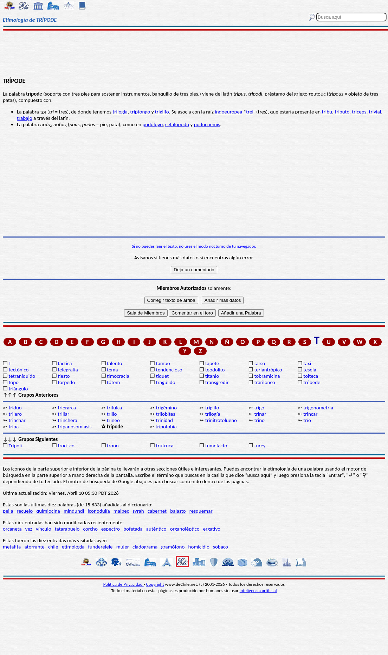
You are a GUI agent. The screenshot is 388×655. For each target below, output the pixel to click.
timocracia (118, 376)
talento (114, 363)
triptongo (140, 112)
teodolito (215, 370)
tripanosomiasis (74, 426)
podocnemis (207, 124)
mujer (122, 547)
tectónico (18, 370)
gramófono (173, 547)
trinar (260, 414)
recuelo (25, 511)
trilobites (165, 414)
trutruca (165, 445)
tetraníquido (21, 376)
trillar (63, 414)
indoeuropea (228, 112)
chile (53, 547)
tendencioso (169, 370)
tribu (327, 112)
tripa (13, 426)
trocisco (66, 445)
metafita (12, 547)
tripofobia (165, 426)
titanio (212, 376)
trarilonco (264, 382)
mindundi (74, 511)
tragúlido (165, 382)
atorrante (34, 547)
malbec (121, 511)
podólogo (152, 124)
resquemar (201, 511)
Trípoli (15, 445)
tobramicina (267, 376)
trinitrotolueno (221, 420)
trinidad (164, 420)
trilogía (120, 112)
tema (112, 370)
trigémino (166, 407)
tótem (113, 382)
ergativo (211, 529)
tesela (309, 370)
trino (259, 420)
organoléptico (185, 529)
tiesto (64, 376)
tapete (212, 363)
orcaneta (12, 529)
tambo (163, 363)
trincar (310, 414)
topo (13, 382)
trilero (15, 414)
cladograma (144, 547)
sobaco (220, 547)
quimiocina (48, 511)
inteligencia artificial (258, 590)
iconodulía (99, 511)
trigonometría (318, 407)
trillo (112, 414)
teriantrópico (268, 370)
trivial (375, 112)
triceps (359, 112)
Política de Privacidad (123, 584)
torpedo (66, 382)
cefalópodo (177, 124)
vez (28, 529)
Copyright (155, 584)
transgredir (217, 382)
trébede (311, 382)
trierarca (67, 407)
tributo (342, 112)
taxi (307, 363)
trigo (259, 407)
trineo (113, 420)
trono (113, 445)
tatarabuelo (67, 529)
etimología (73, 547)
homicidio (198, 547)
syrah (138, 511)
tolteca (310, 376)
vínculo (43, 529)
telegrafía (68, 370)
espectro (110, 529)
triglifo (162, 112)
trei (249, 112)
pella (8, 511)
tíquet (162, 376)
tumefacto (216, 445)
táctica (65, 363)
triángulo (18, 388)
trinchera (67, 420)
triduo (14, 407)
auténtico (156, 529)
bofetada (132, 529)
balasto (178, 511)
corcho (90, 529)
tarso (259, 363)
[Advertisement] (194, 53)
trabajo (24, 118)
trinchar (16, 420)
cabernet (157, 511)
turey (259, 445)
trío (307, 420)
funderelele (100, 547)
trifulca (114, 407)
